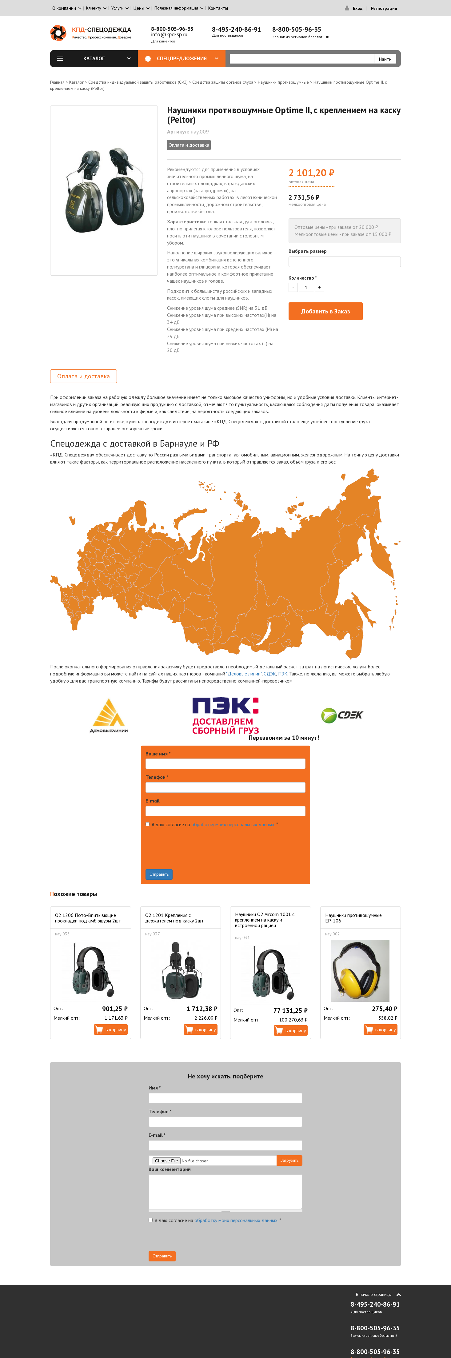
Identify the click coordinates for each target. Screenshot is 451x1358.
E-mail (153, 801)
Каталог (107, 58)
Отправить (159, 874)
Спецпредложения (188, 58)
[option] (104, 190)
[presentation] (192, 857)
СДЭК (270, 674)
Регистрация (384, 8)
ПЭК (282, 674)
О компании (64, 8)
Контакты (218, 8)
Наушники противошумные (283, 82)
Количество (303, 278)
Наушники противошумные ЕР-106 (353, 918)
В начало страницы (374, 1294)
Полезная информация (176, 8)
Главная (57, 82)
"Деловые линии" (243, 674)
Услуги (117, 8)
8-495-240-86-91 (236, 29)
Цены (139, 8)
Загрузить (289, 1160)
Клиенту (93, 8)
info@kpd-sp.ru (169, 34)
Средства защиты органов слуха (222, 82)
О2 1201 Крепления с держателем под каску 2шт (174, 918)
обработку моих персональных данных (232, 824)
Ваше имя (158, 754)
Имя (155, 1088)
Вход (357, 8)
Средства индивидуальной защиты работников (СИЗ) (138, 82)
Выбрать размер (308, 251)
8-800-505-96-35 (172, 28)
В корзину (116, 1029)
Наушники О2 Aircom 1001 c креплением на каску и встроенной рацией (264, 920)
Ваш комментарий (170, 1169)
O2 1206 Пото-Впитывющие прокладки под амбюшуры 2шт (88, 918)
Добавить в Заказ (325, 311)
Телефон (157, 777)
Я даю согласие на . (212, 824)
